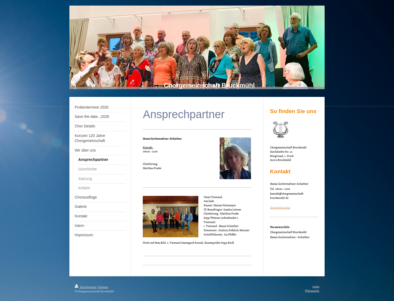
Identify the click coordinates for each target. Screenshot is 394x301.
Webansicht (312, 290)
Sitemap (103, 287)
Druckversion (86, 287)
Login (315, 286)
